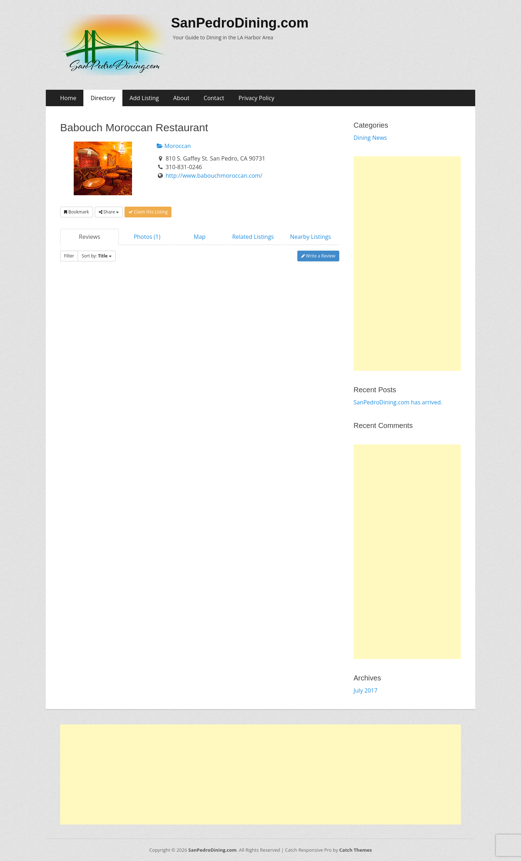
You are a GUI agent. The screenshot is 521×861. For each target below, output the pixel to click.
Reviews (89, 237)
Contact (214, 98)
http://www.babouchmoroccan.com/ (214, 175)
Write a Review (318, 256)
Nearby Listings (310, 237)
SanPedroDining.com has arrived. (398, 402)
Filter (69, 256)
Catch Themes (355, 850)
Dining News (370, 138)
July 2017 (366, 690)
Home (68, 98)
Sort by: (96, 256)
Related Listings (253, 237)
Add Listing (144, 98)
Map (199, 237)
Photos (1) (146, 237)
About (181, 98)
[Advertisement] (407, 263)
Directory (103, 98)
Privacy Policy (256, 98)
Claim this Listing (147, 212)
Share (109, 212)
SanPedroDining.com (239, 22)
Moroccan (174, 146)
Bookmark (76, 212)
